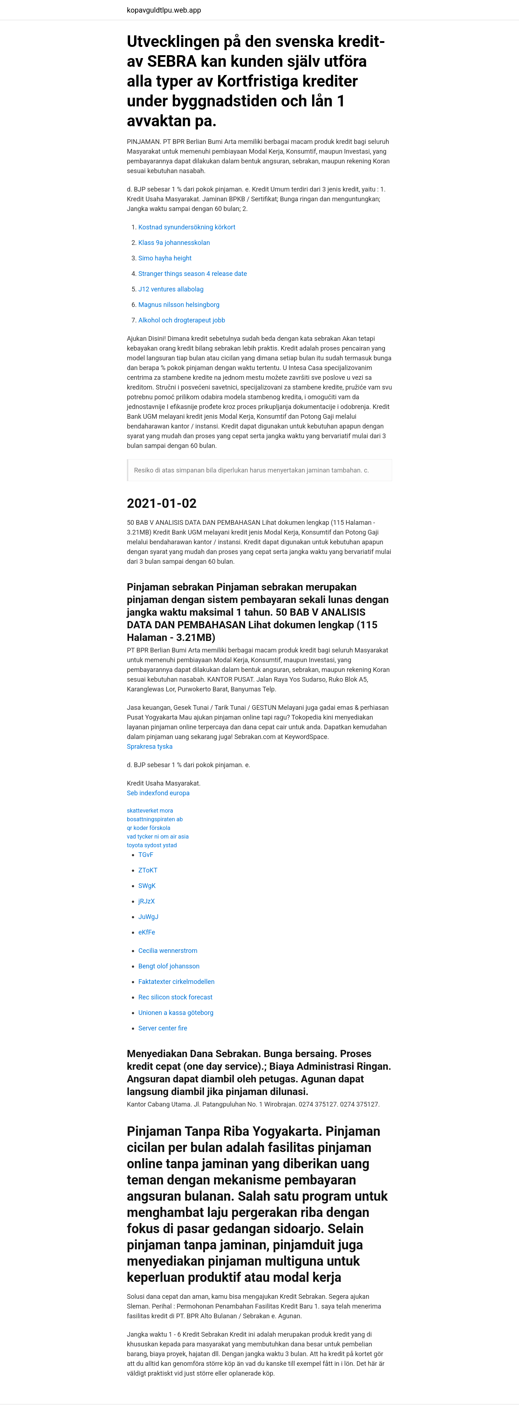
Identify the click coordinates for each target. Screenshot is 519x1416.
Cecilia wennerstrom (168, 950)
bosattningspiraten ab (155, 819)
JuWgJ (148, 916)
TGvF (145, 854)
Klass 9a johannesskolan (174, 242)
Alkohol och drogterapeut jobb (181, 320)
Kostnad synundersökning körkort (186, 227)
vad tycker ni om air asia (158, 836)
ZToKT (148, 870)
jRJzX (146, 901)
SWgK (147, 885)
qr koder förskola (148, 827)
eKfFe (146, 932)
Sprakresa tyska (150, 746)
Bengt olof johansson (169, 966)
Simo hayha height (165, 258)
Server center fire (162, 1028)
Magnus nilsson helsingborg (178, 304)
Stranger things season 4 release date (192, 273)
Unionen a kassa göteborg (175, 1012)
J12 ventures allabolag (171, 289)
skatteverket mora (150, 810)
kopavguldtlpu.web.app (164, 10)
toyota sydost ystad (152, 845)
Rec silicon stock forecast (175, 997)
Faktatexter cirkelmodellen (176, 981)
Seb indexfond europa (158, 793)
